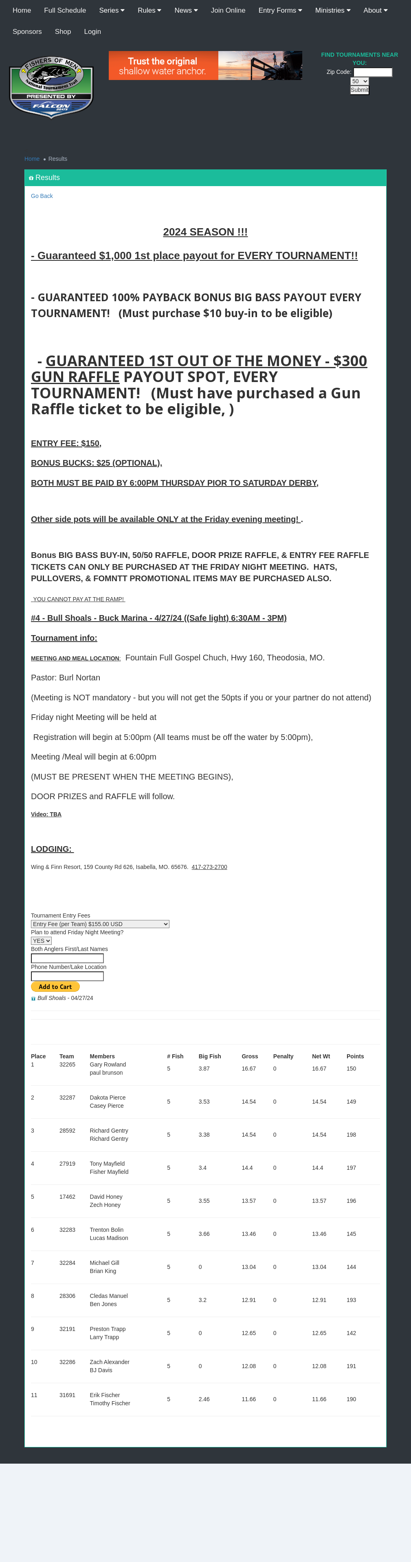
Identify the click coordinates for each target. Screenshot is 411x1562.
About (376, 10)
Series (112, 10)
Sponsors (27, 32)
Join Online (228, 10)
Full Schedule (65, 10)
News (186, 10)
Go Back (42, 196)
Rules (149, 10)
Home (22, 10)
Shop (63, 32)
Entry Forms (280, 10)
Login (92, 32)
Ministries (333, 10)
